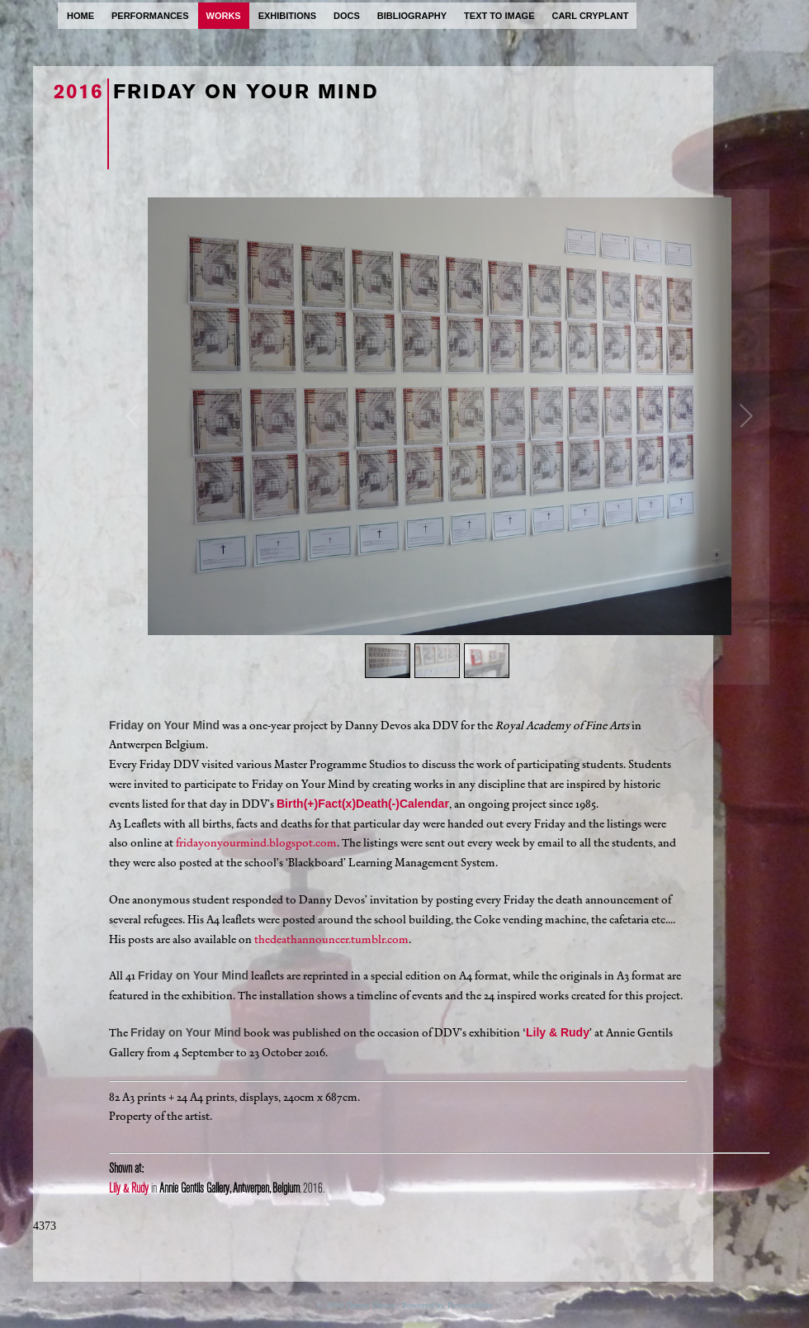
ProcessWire (470, 1305)
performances (150, 16)
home (80, 16)
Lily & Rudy (557, 1032)
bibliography (412, 16)
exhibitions (287, 16)
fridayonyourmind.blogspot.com (256, 843)
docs (347, 16)
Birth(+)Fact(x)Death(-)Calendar (363, 803)
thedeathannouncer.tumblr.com (331, 939)
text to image (499, 16)
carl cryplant (589, 16)
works (223, 16)
